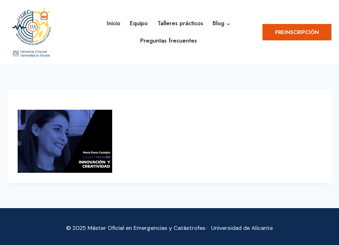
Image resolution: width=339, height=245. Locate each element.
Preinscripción (297, 32)
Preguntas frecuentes (168, 40)
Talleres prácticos (180, 23)
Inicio (113, 23)
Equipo (139, 23)
